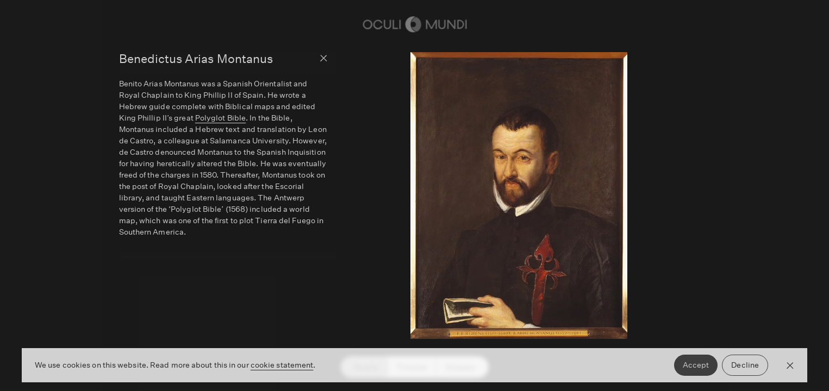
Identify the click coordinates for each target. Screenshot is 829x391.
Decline (745, 365)
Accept (696, 365)
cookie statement (282, 365)
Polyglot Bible (220, 118)
